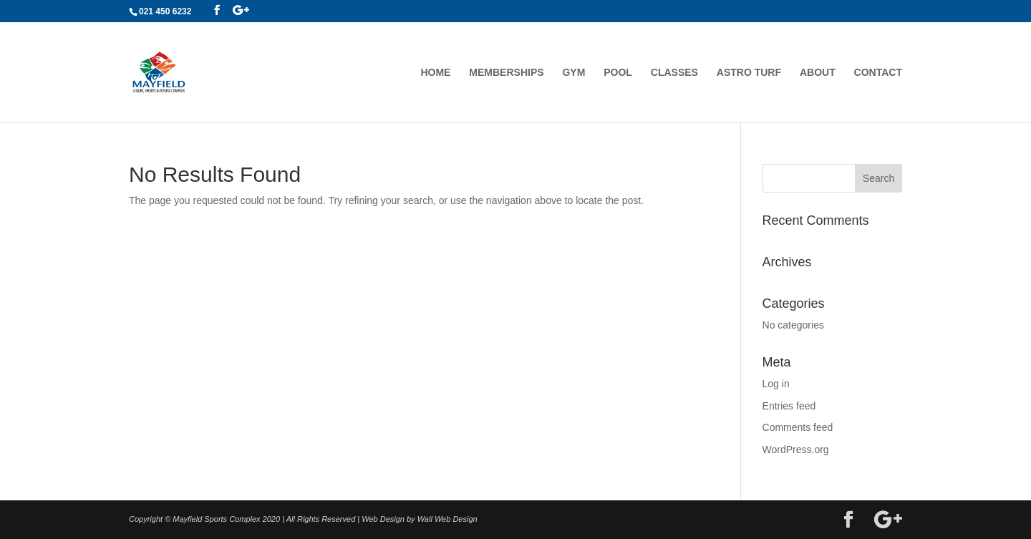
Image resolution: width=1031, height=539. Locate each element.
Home (435, 72)
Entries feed (789, 406)
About (818, 72)
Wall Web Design (447, 519)
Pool (618, 72)
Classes (674, 72)
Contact (878, 72)
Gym (573, 72)
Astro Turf (749, 72)
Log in (776, 383)
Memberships (506, 72)
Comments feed (798, 427)
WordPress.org (796, 449)
